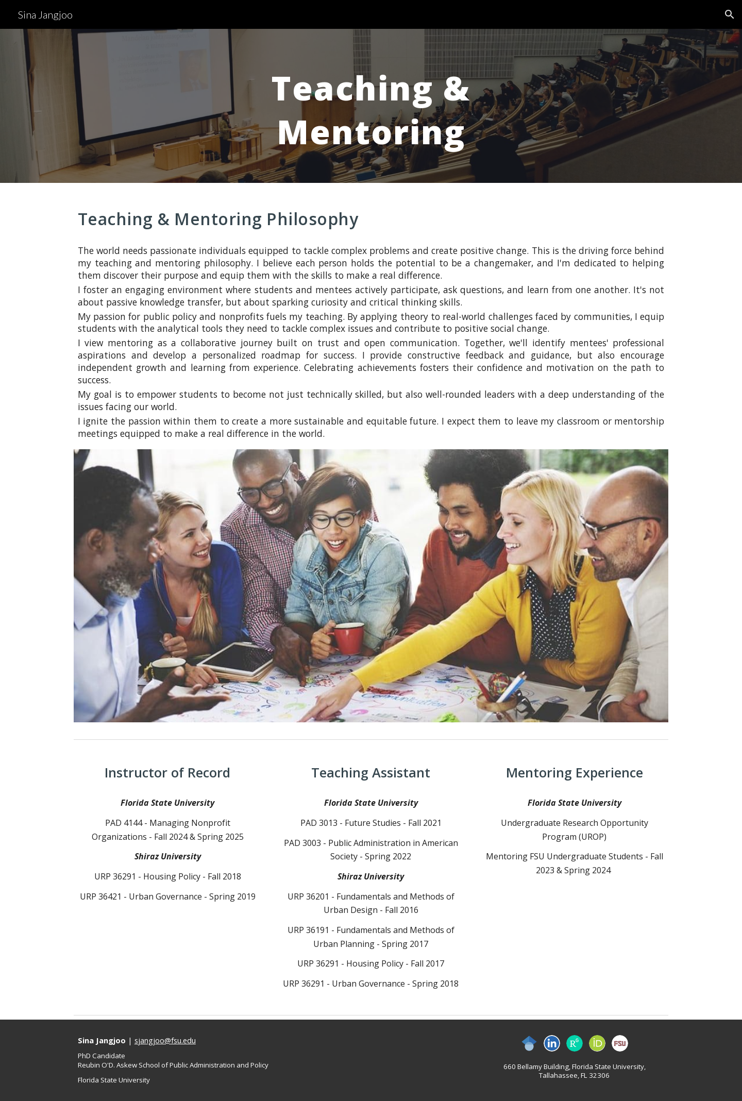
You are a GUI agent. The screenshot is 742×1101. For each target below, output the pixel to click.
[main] (371, 106)
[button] (729, 14)
